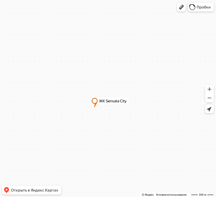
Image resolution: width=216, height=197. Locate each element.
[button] (181, 7)
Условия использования (171, 194)
